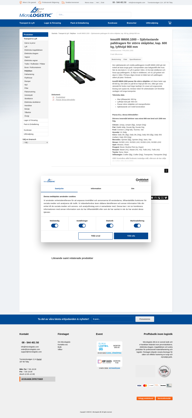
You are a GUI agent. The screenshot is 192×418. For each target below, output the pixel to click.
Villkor (60, 349)
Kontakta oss (63, 345)
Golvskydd (28, 95)
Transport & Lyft (36, 39)
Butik (60, 347)
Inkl (97, 2)
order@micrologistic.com (30, 349)
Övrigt (26, 116)
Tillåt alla (131, 236)
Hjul (25, 85)
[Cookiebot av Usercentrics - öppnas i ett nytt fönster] (137, 180)
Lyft (25, 47)
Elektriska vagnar (31, 60)
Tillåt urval (95, 236)
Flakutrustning (29, 92)
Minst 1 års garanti (29, 2)
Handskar (28, 106)
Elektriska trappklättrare (33, 50)
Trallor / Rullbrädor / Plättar (34, 64)
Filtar (26, 88)
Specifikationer (135, 59)
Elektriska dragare (31, 53)
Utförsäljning (152, 23)
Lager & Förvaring (36, 120)
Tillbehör (27, 112)
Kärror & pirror (29, 43)
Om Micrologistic (64, 342)
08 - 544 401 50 (30, 342)
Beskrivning (116, 59)
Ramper (27, 81)
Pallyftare (28, 71)
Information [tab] (96, 188)
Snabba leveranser (72, 2)
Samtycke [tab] (59, 188)
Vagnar (27, 57)
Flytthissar (28, 78)
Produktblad (59, 97)
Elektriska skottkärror (32, 102)
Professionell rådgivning (50, 2)
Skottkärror (28, 99)
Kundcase (112, 23)
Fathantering (29, 74)
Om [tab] (132, 188)
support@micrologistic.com (31, 352)
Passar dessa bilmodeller (64, 100)
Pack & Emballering (36, 124)
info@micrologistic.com (137, 2)
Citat (125, 59)
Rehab (27, 109)
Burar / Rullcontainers (32, 67)
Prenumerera (144, 319)
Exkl (102, 2)
